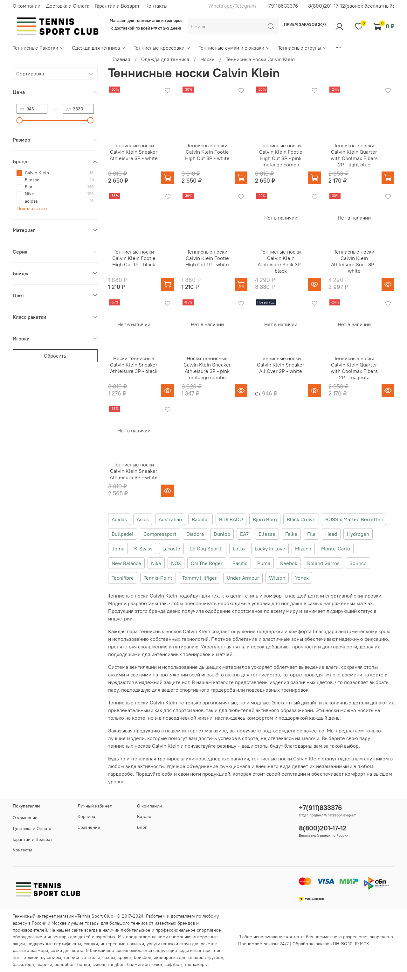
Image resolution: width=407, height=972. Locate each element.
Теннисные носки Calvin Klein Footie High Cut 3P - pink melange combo (280, 155)
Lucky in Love (270, 548)
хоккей (31, 957)
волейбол (65, 964)
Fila (311, 534)
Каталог (145, 816)
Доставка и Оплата (67, 6)
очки (157, 964)
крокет (124, 957)
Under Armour (243, 578)
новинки (135, 944)
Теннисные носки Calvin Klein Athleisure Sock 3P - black (281, 261)
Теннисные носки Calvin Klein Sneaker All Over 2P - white (280, 364)
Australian (170, 519)
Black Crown (301, 519)
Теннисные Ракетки (38, 48)
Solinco (358, 563)
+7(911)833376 (320, 807)
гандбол (116, 964)
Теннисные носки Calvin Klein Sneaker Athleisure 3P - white (134, 151)
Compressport (159, 534)
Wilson (277, 578)
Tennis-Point (158, 578)
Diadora (195, 534)
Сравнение (89, 827)
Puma (263, 563)
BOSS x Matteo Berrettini (354, 519)
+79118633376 (282, 6)
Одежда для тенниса (99, 48)
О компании (26, 6)
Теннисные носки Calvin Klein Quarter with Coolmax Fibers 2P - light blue (354, 155)
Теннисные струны (302, 48)
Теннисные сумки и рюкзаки (234, 48)
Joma (118, 548)
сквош (99, 964)
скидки (91, 944)
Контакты (156, 6)
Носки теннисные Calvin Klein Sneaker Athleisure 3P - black (133, 364)
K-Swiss (143, 548)
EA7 (244, 534)
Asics (143, 519)
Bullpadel (123, 534)
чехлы (108, 957)
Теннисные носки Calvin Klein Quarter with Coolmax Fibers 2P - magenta (354, 368)
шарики (44, 964)
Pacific (239, 563)
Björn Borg (265, 519)
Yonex (302, 578)
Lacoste (171, 548)
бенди (83, 964)
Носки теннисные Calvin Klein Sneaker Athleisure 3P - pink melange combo (207, 368)
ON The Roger (207, 563)
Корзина (86, 816)
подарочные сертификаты (54, 944)
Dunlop (222, 534)
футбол (215, 957)
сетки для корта (67, 950)
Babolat (200, 519)
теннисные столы (82, 957)
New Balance (126, 563)
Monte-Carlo (335, 548)
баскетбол (23, 964)
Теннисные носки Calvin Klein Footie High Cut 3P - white (207, 151)
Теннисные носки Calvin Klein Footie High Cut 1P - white (207, 258)
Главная (121, 59)
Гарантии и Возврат (117, 6)
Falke (291, 534)
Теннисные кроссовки (162, 48)
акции (19, 944)
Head (331, 534)
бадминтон (138, 964)
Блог (142, 827)
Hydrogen (358, 534)
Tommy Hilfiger (199, 578)
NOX (176, 563)
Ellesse (267, 534)
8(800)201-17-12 (323, 828)
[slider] (19, 120)
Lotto (239, 548)
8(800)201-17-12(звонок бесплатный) (351, 6)
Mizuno (303, 548)
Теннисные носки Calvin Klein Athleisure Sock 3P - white (354, 261)
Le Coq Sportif (206, 548)
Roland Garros (323, 563)
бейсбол (142, 957)
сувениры (51, 957)
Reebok (288, 563)
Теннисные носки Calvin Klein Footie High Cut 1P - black (133, 258)
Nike (156, 563)
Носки (207, 59)
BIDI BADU (231, 519)
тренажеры (196, 964)
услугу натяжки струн (169, 944)
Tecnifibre (123, 578)
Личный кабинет (95, 806)
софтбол (173, 964)
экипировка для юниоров (180, 957)
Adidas (119, 519)
